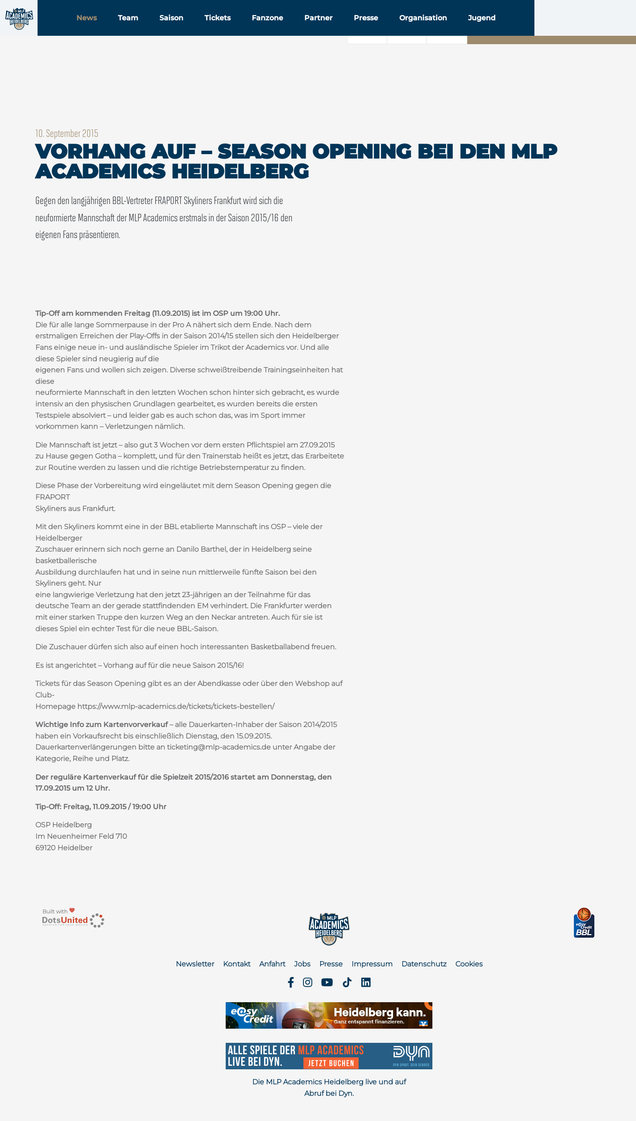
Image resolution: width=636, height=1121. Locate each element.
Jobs (302, 964)
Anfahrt (272, 964)
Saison (226, 30)
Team (183, 30)
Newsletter (195, 964)
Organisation (478, 30)
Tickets (273, 30)
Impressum (372, 964)
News (142, 30)
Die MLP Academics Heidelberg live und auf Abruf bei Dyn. (329, 1088)
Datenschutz (424, 964)
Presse (421, 30)
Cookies (469, 964)
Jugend (537, 30)
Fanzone (322, 30)
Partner (374, 30)
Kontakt (236, 964)
